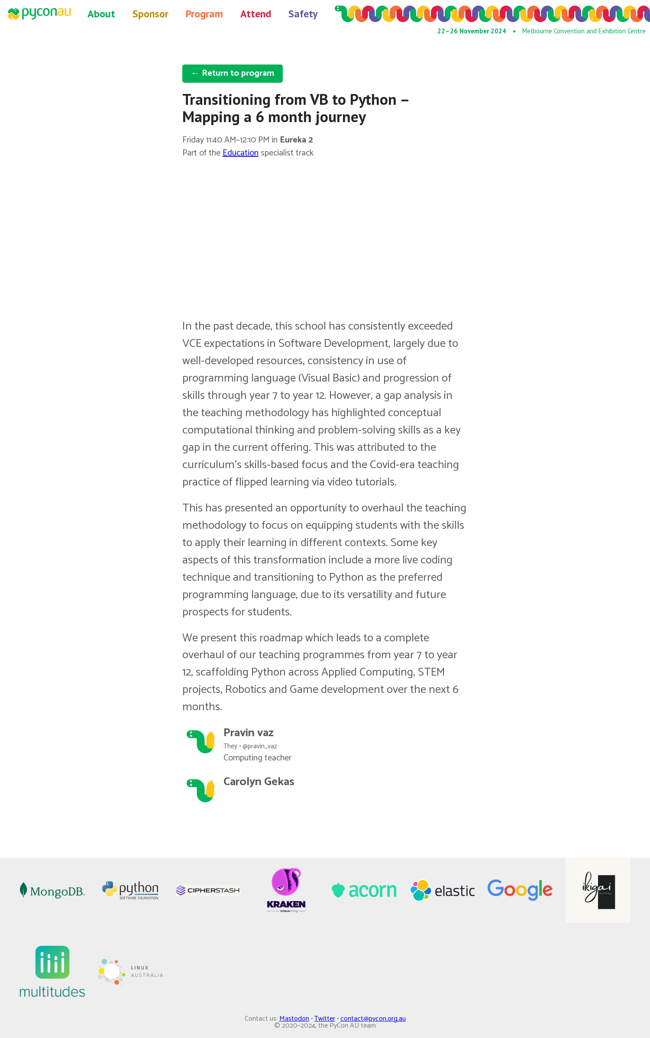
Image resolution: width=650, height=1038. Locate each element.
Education (241, 153)
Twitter (324, 1019)
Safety (302, 13)
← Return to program (232, 73)
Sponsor (150, 13)
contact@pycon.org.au (373, 1019)
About (101, 13)
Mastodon (294, 1019)
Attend (255, 13)
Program (204, 13)
